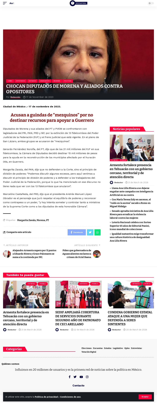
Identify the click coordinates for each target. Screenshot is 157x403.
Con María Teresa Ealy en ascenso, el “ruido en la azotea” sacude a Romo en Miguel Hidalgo (130, 203)
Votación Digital (89, 352)
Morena (57, 81)
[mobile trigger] (5, 3)
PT (47, 220)
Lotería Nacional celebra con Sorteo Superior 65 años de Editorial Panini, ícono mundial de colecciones (130, 226)
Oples (127, 348)
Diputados (20, 81)
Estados (32, 81)
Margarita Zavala (26, 220)
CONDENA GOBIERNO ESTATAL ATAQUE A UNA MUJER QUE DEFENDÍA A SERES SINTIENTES (130, 318)
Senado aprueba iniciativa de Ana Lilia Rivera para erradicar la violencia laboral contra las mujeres (131, 214)
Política (67, 81)
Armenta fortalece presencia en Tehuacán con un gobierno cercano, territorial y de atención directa (26, 318)
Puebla (123, 160)
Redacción (16, 97)
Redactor (119, 182)
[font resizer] (11, 3)
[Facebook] (69, 377)
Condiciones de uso (70, 397)
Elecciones (87, 348)
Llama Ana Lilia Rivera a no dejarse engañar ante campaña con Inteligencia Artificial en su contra (131, 191)
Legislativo (45, 81)
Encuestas (98, 348)
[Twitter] (75, 377)
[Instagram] (87, 377)
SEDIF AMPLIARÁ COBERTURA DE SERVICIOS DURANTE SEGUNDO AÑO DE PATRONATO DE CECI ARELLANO (78, 318)
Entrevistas (136, 348)
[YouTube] (81, 377)
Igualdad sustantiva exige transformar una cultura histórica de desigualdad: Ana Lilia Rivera (132, 237)
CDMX (10, 81)
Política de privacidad (46, 397)
